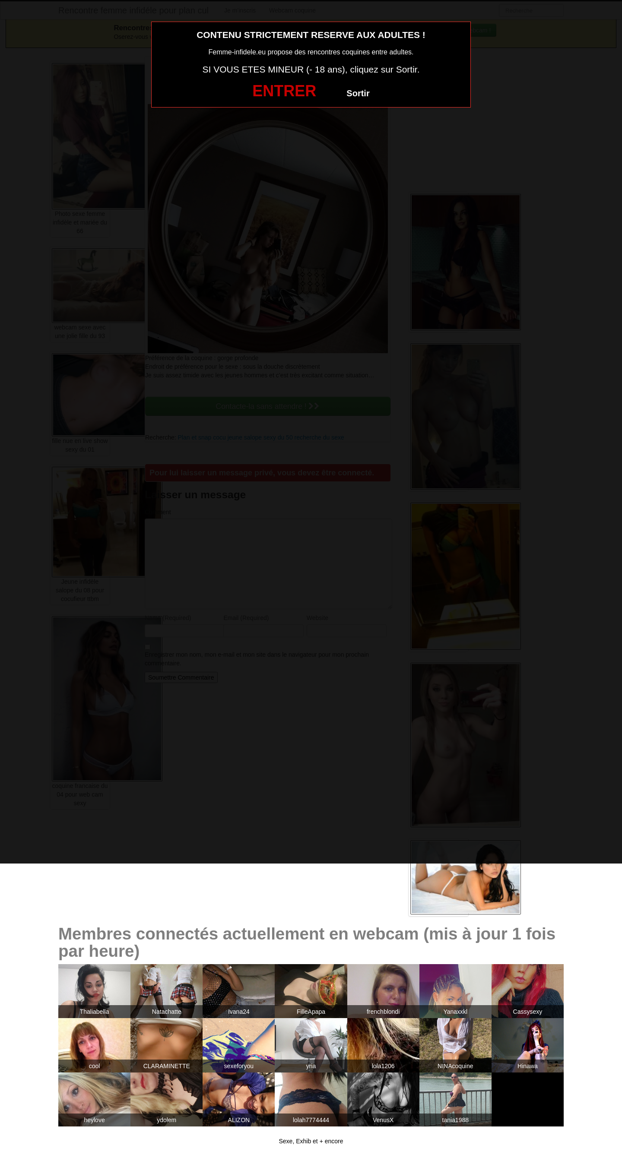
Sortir (357, 93)
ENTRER (284, 91)
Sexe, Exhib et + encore (311, 1141)
